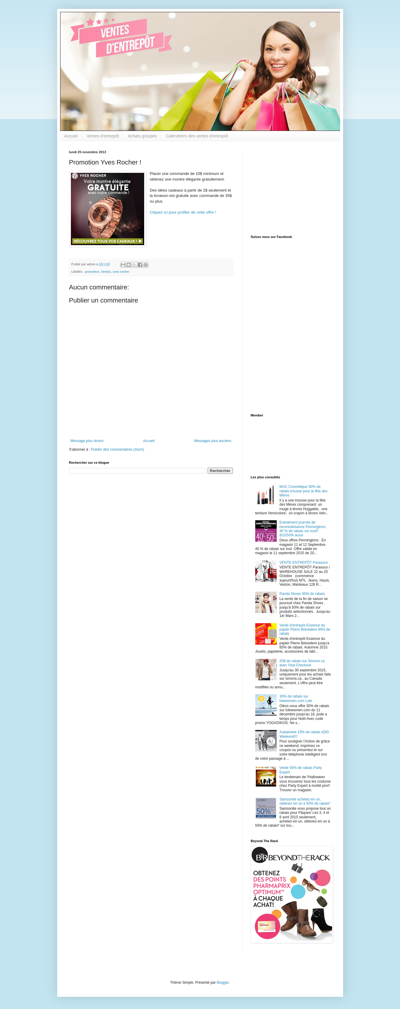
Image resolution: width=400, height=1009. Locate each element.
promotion (92, 271)
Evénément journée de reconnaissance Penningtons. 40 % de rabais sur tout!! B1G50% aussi (302, 528)
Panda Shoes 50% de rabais (302, 594)
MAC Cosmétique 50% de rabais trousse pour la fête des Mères (303, 491)
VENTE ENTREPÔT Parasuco (303, 562)
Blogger (223, 982)
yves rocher (121, 271)
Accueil (71, 136)
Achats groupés (142, 136)
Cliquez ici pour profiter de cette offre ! (183, 212)
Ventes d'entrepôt (103, 136)
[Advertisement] (288, 187)
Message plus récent (87, 441)
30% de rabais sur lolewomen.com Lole (295, 698)
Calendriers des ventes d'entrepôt (197, 136)
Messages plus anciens (212, 441)
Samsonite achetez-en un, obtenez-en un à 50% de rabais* (304, 801)
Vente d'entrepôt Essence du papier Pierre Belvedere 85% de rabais (304, 629)
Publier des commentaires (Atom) (117, 449)
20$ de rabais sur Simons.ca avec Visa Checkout (302, 663)
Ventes (106, 271)
